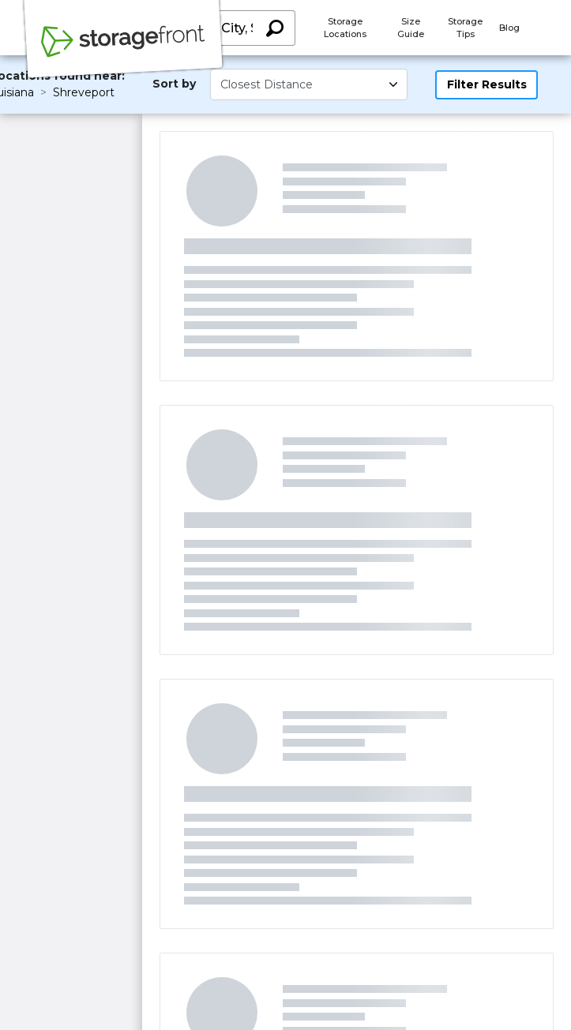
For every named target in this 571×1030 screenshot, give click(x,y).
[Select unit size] (309, 84)
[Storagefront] (123, 49)
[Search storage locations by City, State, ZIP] (274, 28)
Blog (509, 27)
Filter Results (487, 84)
